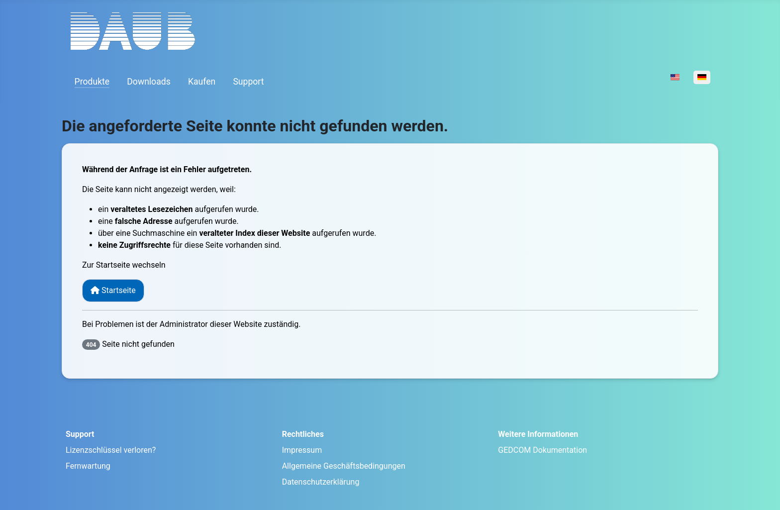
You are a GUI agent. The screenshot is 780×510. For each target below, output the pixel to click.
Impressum (302, 450)
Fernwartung (88, 466)
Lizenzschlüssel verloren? (111, 450)
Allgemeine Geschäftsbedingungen (343, 466)
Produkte (92, 82)
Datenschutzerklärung (321, 482)
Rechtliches (303, 434)
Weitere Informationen (538, 434)
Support (248, 82)
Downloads (148, 82)
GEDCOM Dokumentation (542, 450)
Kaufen (201, 82)
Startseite (113, 290)
